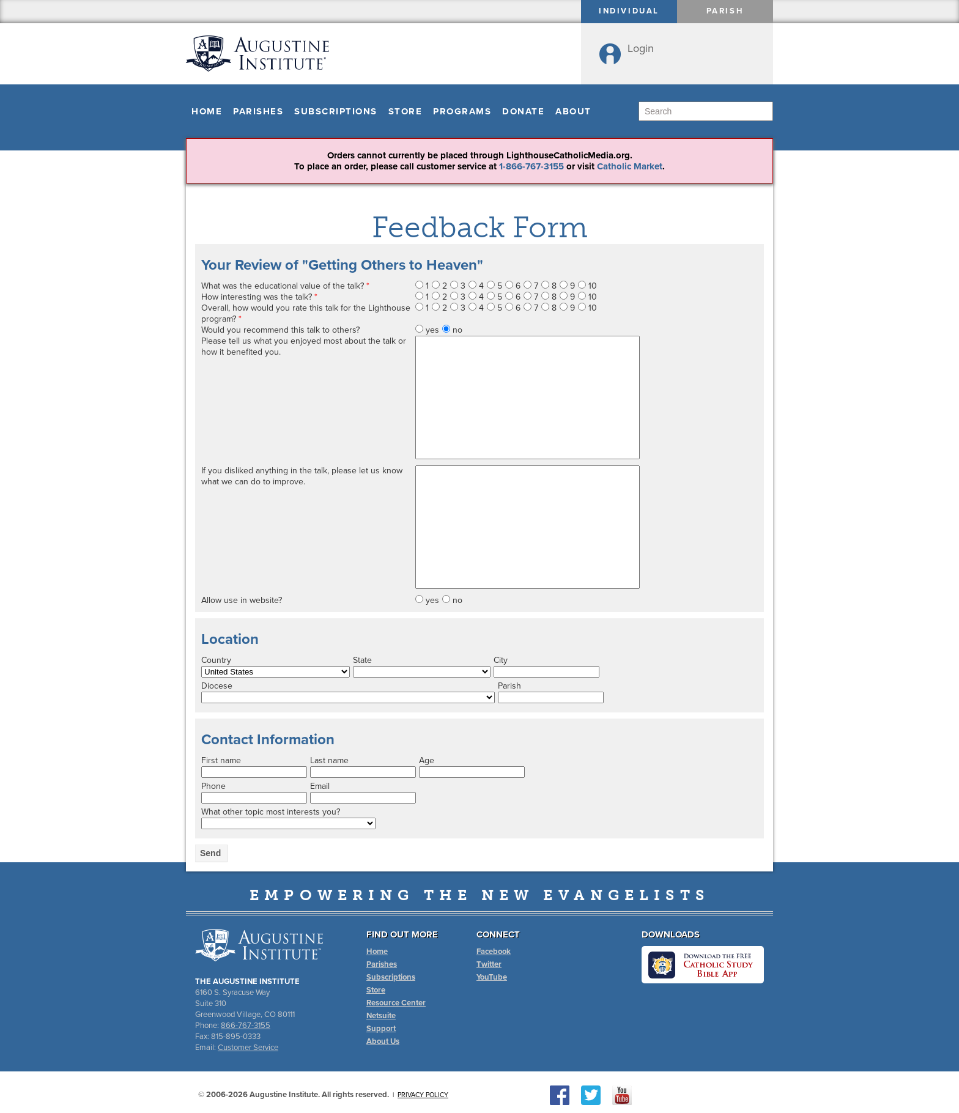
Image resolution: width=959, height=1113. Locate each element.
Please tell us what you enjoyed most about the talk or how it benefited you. (303, 346)
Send (210, 853)
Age (426, 760)
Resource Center (396, 1003)
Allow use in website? (241, 600)
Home (206, 111)
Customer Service (248, 1047)
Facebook (493, 951)
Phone (213, 786)
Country (216, 660)
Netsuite (381, 1016)
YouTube (491, 977)
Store (405, 111)
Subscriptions (335, 111)
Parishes (258, 111)
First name (221, 760)
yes (432, 330)
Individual (629, 11)
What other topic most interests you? (270, 812)
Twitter (489, 964)
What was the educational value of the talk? (285, 286)
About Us (382, 1041)
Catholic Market (629, 166)
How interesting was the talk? (259, 297)
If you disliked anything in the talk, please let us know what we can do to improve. (301, 476)
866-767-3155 (245, 1025)
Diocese (216, 686)
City (501, 660)
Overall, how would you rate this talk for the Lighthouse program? (305, 313)
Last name (329, 760)
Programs (462, 111)
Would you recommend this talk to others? (280, 330)
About (573, 111)
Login (641, 48)
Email (320, 786)
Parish (725, 11)
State (362, 660)
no (457, 330)
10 (592, 286)
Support (381, 1029)
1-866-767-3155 (531, 166)
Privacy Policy (423, 1095)
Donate (523, 111)
